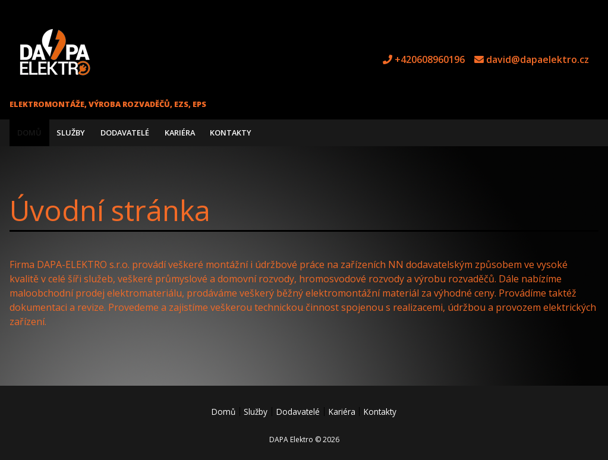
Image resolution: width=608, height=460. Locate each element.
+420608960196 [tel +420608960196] (430, 59)
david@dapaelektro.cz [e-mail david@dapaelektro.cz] (537, 59)
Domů (29, 132)
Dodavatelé (124, 132)
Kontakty (230, 132)
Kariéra (180, 132)
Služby (70, 132)
